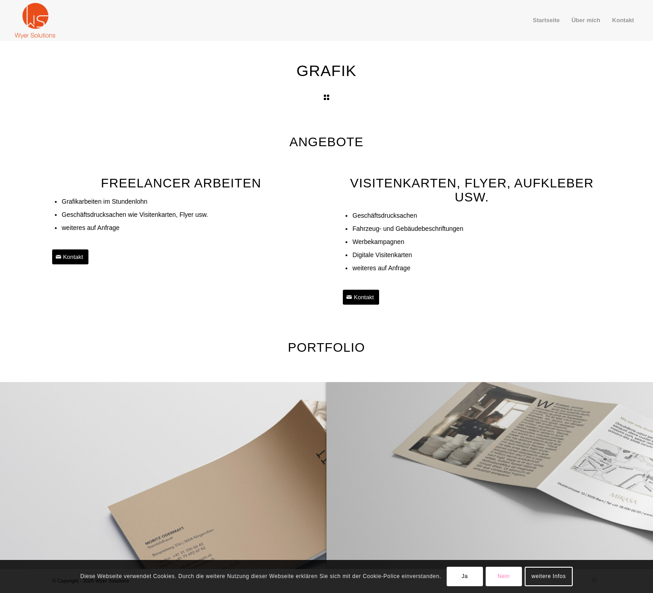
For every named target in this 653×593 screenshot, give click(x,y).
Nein (503, 576)
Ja (465, 576)
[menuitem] (546, 20)
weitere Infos (548, 576)
